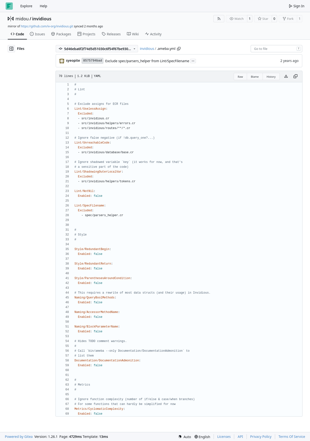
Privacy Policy (260, 436)
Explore (26, 6)
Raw (240, 76)
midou (22, 18)
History (271, 76)
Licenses (224, 436)
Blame (255, 76)
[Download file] (286, 76)
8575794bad (92, 60)
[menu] (184, 436)
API (240, 436)
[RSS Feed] (219, 18)
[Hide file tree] (11, 48)
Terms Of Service (292, 436)
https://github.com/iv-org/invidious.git (47, 26)
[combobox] (276, 48)
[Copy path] (178, 48)
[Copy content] (295, 76)
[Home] (9, 6)
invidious (41, 18)
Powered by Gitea (19, 436)
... (193, 60)
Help (43, 6)
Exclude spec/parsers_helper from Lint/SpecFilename (147, 61)
